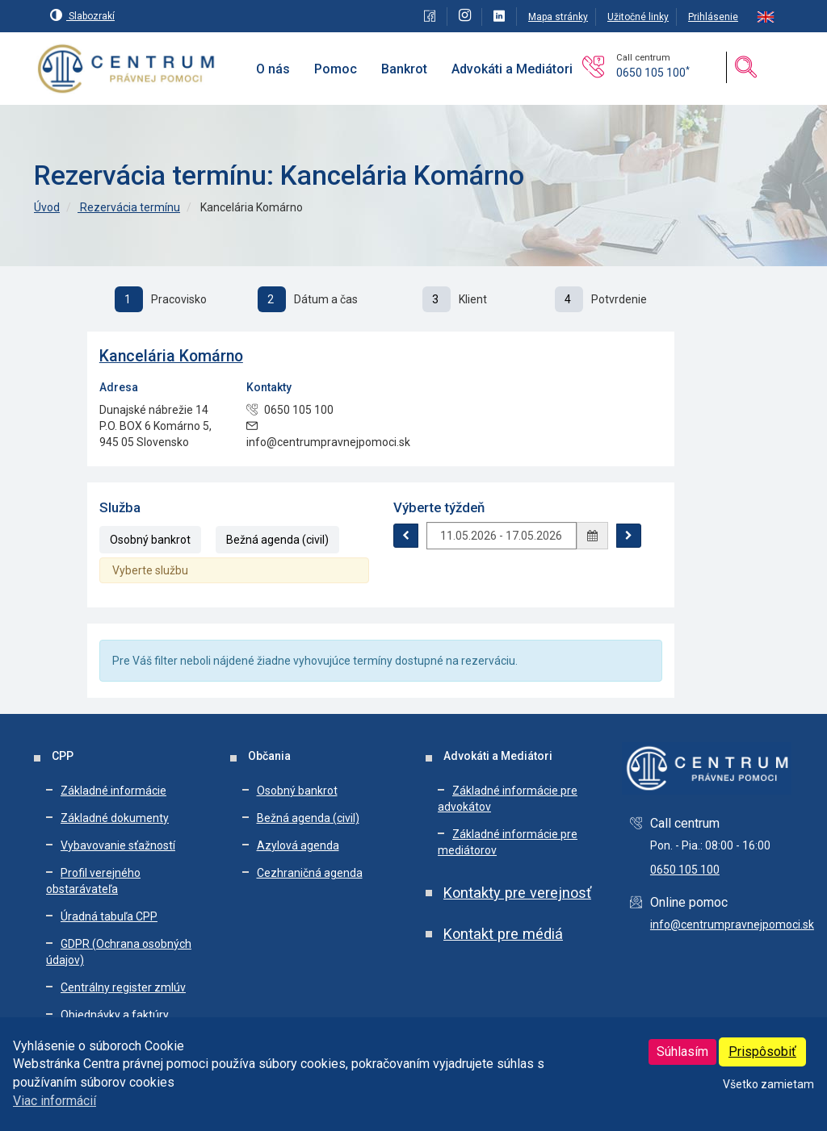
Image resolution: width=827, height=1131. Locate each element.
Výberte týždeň (439, 507)
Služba (120, 507)
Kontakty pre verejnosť (517, 892)
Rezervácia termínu (129, 207)
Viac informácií (54, 1100)
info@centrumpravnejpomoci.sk (732, 924)
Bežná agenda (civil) (277, 539)
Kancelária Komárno (171, 356)
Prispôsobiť (762, 1051)
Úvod (47, 207)
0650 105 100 (653, 72)
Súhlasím (682, 1051)
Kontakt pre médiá (503, 933)
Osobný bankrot (150, 539)
